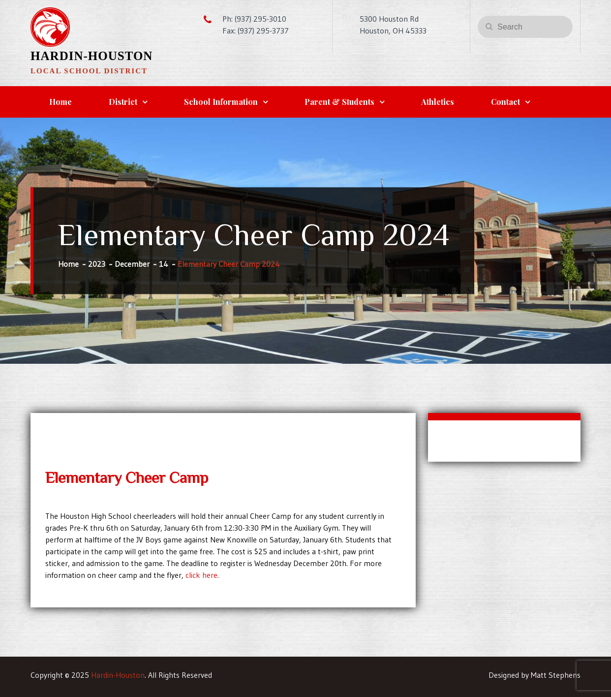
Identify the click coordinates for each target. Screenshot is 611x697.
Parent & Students (339, 101)
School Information (221, 101)
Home (60, 101)
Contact (505, 101)
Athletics (437, 101)
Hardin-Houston (92, 56)
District (123, 101)
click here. (202, 575)
